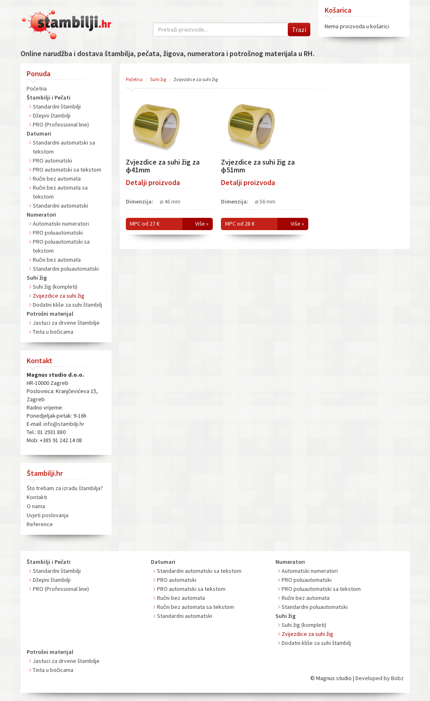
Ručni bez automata (57, 178)
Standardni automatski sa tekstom (199, 570)
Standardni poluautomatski (66, 268)
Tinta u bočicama (53, 331)
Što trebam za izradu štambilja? (65, 488)
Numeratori (41, 214)
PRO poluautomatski (58, 232)
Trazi (299, 29)
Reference (40, 524)
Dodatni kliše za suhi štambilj (67, 304)
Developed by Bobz (379, 678)
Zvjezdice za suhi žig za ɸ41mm (163, 166)
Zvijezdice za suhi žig (58, 295)
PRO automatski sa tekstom (67, 169)
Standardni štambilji (57, 106)
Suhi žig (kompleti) (55, 286)
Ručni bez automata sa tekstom (195, 607)
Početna (37, 88)
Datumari (39, 133)
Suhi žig (37, 277)
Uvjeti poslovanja (47, 515)
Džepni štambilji (52, 115)
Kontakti (37, 497)
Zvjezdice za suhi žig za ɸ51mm (258, 166)
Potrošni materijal (50, 313)
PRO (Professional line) (61, 124)
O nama (36, 506)
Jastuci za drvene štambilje (66, 322)
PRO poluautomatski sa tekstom (321, 588)
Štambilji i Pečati (49, 97)
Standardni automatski (60, 205)
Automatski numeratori (61, 223)
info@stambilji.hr (63, 423)
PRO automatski (52, 160)
